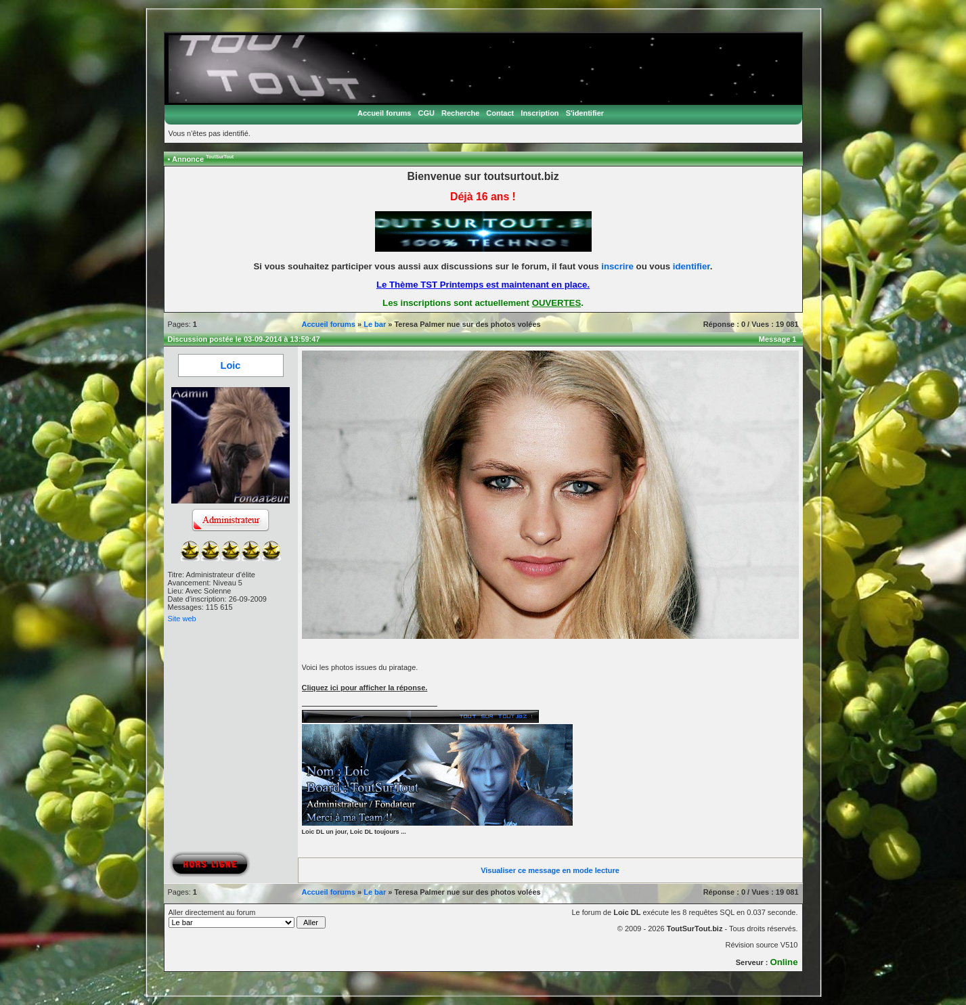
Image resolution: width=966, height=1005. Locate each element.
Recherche (460, 113)
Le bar (375, 324)
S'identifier (585, 113)
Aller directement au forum (247, 918)
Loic (231, 365)
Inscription (539, 113)
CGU (426, 113)
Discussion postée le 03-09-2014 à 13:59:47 (244, 339)
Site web (182, 619)
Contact (500, 113)
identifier (691, 266)
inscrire (617, 266)
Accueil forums (384, 113)
